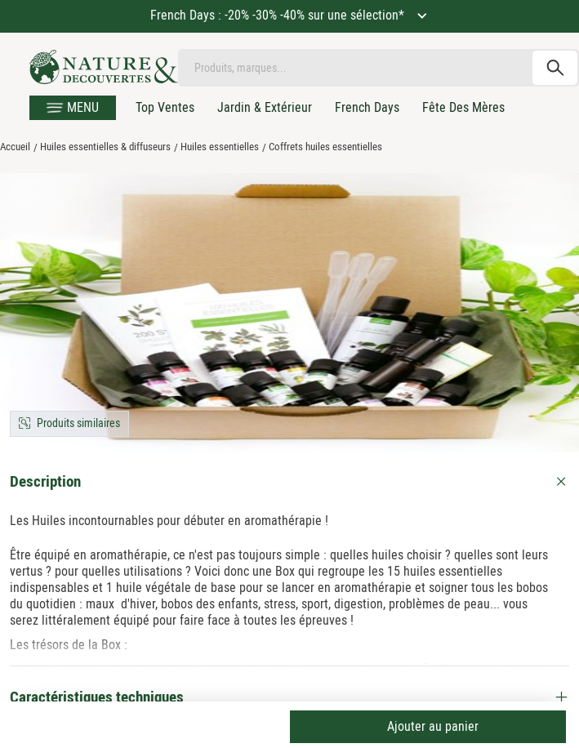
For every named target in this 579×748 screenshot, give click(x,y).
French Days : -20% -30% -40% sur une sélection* (279, 15)
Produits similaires (78, 423)
